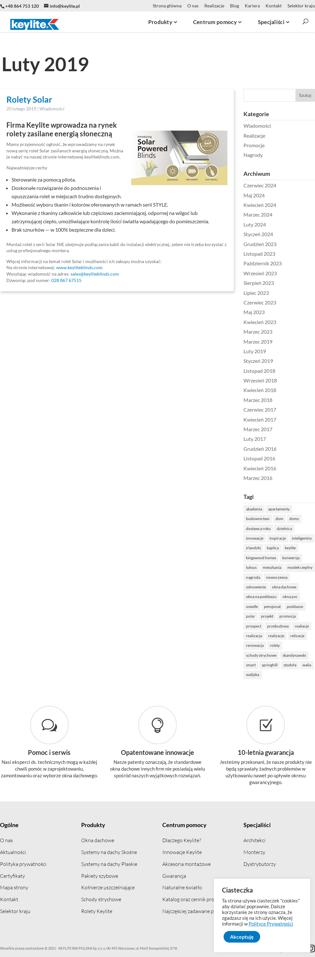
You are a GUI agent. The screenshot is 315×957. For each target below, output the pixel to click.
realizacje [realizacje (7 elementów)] (294, 635)
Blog (234, 6)
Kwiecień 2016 (278, 468)
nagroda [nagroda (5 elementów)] (271, 577)
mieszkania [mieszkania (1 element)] (290, 567)
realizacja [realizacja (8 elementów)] (272, 635)
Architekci (254, 840)
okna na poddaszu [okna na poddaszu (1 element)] (279, 596)
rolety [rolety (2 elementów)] (293, 645)
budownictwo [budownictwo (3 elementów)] (276, 518)
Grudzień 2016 (278, 449)
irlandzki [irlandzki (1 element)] (271, 547)
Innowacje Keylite (182, 852)
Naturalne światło (182, 887)
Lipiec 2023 (274, 293)
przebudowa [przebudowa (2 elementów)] (296, 626)
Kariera (252, 6)
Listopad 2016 (278, 458)
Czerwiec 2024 (278, 185)
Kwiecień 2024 (278, 205)
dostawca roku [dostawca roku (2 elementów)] (276, 528)
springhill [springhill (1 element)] (288, 664)
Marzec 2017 (276, 429)
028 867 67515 (66, 280)
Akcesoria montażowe (186, 864)
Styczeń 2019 (276, 361)
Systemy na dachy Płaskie (109, 864)
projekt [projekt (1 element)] (285, 616)
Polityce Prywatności (271, 924)
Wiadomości (51, 108)
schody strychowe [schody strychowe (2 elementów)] (279, 655)
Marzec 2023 (276, 332)
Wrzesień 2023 (278, 273)
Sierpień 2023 (277, 283)
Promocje (272, 145)
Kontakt (274, 6)
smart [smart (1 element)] (269, 664)
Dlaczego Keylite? (181, 840)
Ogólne (9, 824)
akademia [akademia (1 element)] (272, 509)
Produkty (93, 824)
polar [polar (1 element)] (268, 616)
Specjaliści (257, 824)
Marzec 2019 (276, 341)
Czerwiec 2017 (278, 409)
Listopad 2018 (278, 371)
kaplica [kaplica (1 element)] (291, 547)
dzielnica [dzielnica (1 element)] (302, 528)
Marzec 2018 (276, 400)
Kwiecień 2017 (278, 419)
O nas (193, 6)
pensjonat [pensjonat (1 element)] (290, 606)
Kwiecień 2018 (278, 390)
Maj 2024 (272, 195)
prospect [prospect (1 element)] (271, 626)
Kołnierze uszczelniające (108, 887)
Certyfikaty (12, 876)
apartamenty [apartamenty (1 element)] (297, 509)
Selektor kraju (301, 6)
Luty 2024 (273, 224)
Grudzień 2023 (278, 244)
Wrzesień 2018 (278, 380)
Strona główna (167, 6)
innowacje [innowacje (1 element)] (273, 538)
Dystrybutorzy (259, 864)
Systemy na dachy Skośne (109, 852)
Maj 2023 (272, 312)
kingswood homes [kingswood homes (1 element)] (279, 557)
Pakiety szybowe (99, 876)
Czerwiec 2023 (278, 302)
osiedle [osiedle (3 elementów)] (270, 606)
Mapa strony (14, 887)
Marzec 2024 (276, 214)
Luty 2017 (273, 439)
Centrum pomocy (184, 824)
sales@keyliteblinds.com (95, 274)
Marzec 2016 (276, 478)
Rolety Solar (29, 99)
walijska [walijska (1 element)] (270, 674)
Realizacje (214, 6)
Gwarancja (174, 876)
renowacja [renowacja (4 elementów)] (273, 645)
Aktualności (13, 852)
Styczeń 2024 (276, 234)
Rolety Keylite (96, 911)
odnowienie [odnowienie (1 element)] (274, 587)
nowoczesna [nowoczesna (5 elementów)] (295, 577)
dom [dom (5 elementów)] (298, 518)
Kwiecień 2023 (278, 322)
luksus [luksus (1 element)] (269, 567)
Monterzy (254, 852)
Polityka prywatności (23, 864)
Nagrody (271, 155)
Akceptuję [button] (242, 937)
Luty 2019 (273, 351)
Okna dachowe (97, 840)
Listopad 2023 (278, 254)
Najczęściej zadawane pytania (194, 911)
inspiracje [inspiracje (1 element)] (296, 538)
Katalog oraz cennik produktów (196, 899)
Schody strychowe (101, 899)
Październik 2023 (281, 263)
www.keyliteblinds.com (79, 267)
